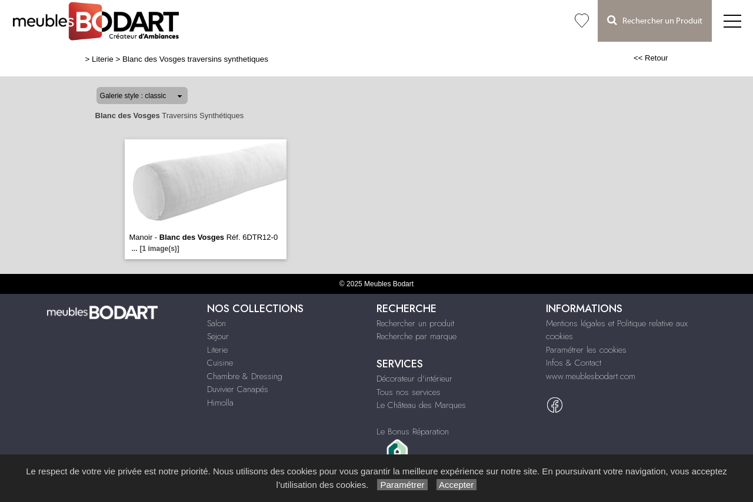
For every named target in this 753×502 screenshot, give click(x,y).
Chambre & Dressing (244, 376)
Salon (216, 323)
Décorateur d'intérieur (414, 378)
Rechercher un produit (415, 323)
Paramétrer (402, 485)
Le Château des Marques (421, 405)
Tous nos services (408, 392)
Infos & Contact (573, 362)
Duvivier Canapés (237, 389)
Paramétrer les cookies (586, 349)
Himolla (220, 402)
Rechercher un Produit (654, 20)
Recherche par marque (416, 336)
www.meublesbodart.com (590, 376)
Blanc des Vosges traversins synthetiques (195, 59)
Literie (103, 59)
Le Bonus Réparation (412, 431)
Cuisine (220, 362)
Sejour (218, 336)
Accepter (457, 485)
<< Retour (651, 57)
